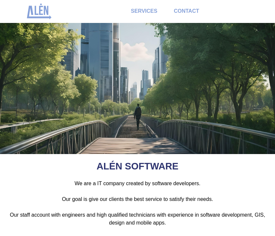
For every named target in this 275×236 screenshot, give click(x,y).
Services (144, 11)
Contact (186, 11)
